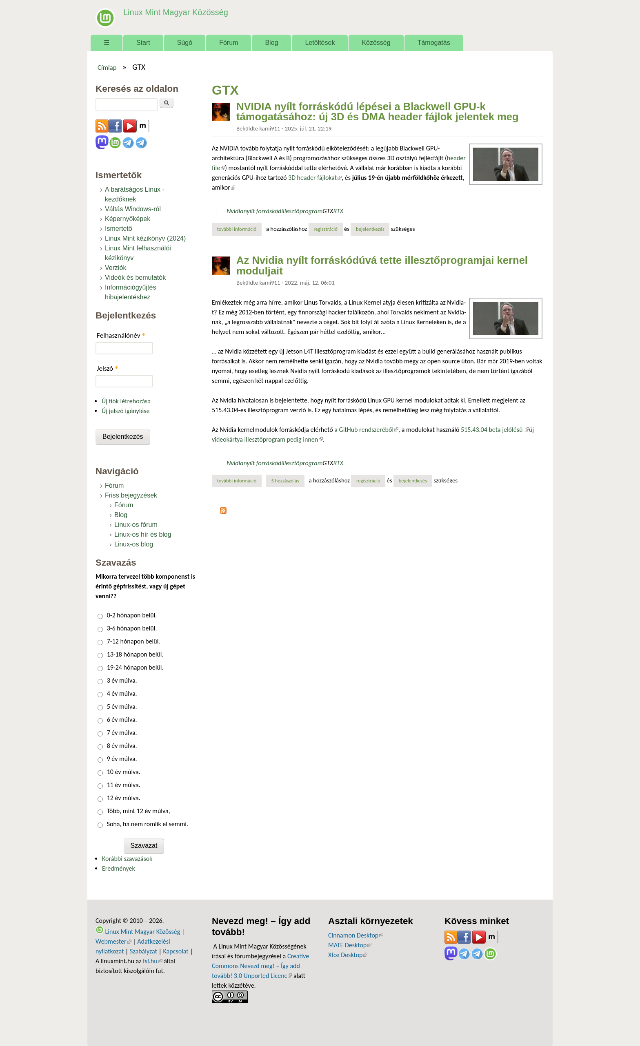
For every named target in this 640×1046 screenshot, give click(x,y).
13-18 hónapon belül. (135, 654)
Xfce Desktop (347, 955)
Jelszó (107, 368)
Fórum (228, 42)
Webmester (113, 941)
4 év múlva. (122, 693)
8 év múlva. (122, 746)
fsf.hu (152, 961)
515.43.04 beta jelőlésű (495, 429)
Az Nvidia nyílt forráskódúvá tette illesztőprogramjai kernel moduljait (382, 265)
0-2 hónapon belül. (132, 615)
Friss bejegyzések (131, 495)
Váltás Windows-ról (133, 209)
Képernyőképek (127, 218)
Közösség (376, 42)
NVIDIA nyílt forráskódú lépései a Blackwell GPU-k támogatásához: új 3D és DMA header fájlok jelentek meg (377, 112)
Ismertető (118, 228)
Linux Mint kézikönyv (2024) (145, 238)
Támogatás (434, 42)
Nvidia (235, 211)
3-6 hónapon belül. (132, 628)
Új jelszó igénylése (126, 411)
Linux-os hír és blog (142, 534)
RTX (338, 211)
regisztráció (325, 229)
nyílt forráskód (262, 211)
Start (143, 42)
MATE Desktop (349, 945)
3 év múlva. (122, 680)
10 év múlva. (123, 772)
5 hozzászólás (285, 481)
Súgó (184, 42)
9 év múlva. (122, 759)
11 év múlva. (123, 785)
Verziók (115, 267)
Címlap (107, 67)
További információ (239, 229)
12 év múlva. (123, 798)
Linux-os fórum (136, 524)
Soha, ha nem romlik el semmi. (147, 824)
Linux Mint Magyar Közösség (173, 12)
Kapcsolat (176, 951)
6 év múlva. (122, 719)
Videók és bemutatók (135, 277)
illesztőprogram (301, 211)
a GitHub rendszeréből (366, 429)
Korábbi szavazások (127, 858)
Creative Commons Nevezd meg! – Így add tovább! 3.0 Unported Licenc (260, 966)
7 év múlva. (122, 732)
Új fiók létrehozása (126, 401)
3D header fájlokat (315, 177)
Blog (271, 42)
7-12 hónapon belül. (133, 641)
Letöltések (320, 42)
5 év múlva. (122, 706)
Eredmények (118, 868)
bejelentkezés (370, 229)
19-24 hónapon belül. (135, 667)
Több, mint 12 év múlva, (138, 811)
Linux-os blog (133, 544)
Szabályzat (143, 951)
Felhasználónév (121, 335)
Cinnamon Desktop (355, 935)
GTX (327, 211)
